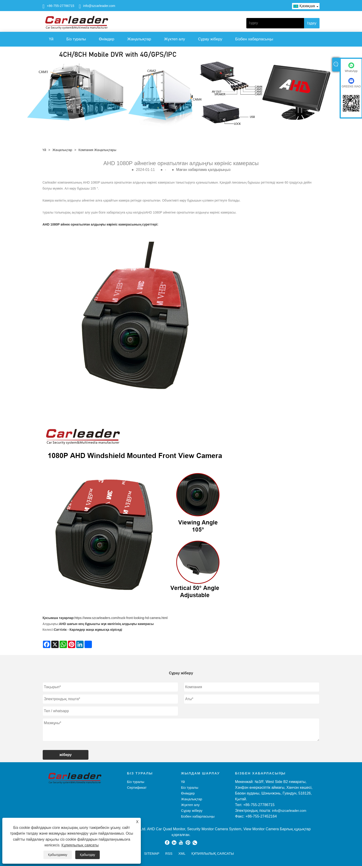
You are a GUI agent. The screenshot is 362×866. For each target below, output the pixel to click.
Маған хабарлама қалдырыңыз (203, 170)
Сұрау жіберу (210, 39)
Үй (51, 39)
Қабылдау (87, 855)
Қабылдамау (57, 855)
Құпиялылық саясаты (80, 845)
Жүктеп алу (174, 39)
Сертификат (137, 787)
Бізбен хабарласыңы (254, 39)
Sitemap (151, 853)
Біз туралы (76, 39)
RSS (168, 853)
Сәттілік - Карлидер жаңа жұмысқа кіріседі (88, 629)
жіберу (65, 755)
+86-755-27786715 (60, 6)
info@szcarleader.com (99, 6)
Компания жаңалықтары (97, 150)
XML (181, 853)
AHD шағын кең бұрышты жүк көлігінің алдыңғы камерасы (106, 624)
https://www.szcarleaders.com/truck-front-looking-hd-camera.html (121, 618)
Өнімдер (106, 39)
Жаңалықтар (139, 39)
